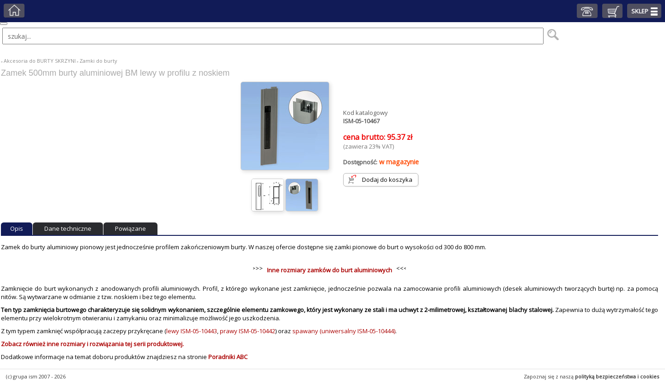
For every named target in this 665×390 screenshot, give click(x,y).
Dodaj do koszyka (387, 179)
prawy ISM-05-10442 (247, 331)
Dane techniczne (67, 228)
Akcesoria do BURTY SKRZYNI (40, 60)
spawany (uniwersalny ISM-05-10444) (343, 331)
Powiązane (130, 228)
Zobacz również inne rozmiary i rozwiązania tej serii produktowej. (92, 344)
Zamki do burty (98, 60)
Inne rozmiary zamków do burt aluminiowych (329, 270)
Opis (16, 228)
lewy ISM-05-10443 (191, 331)
